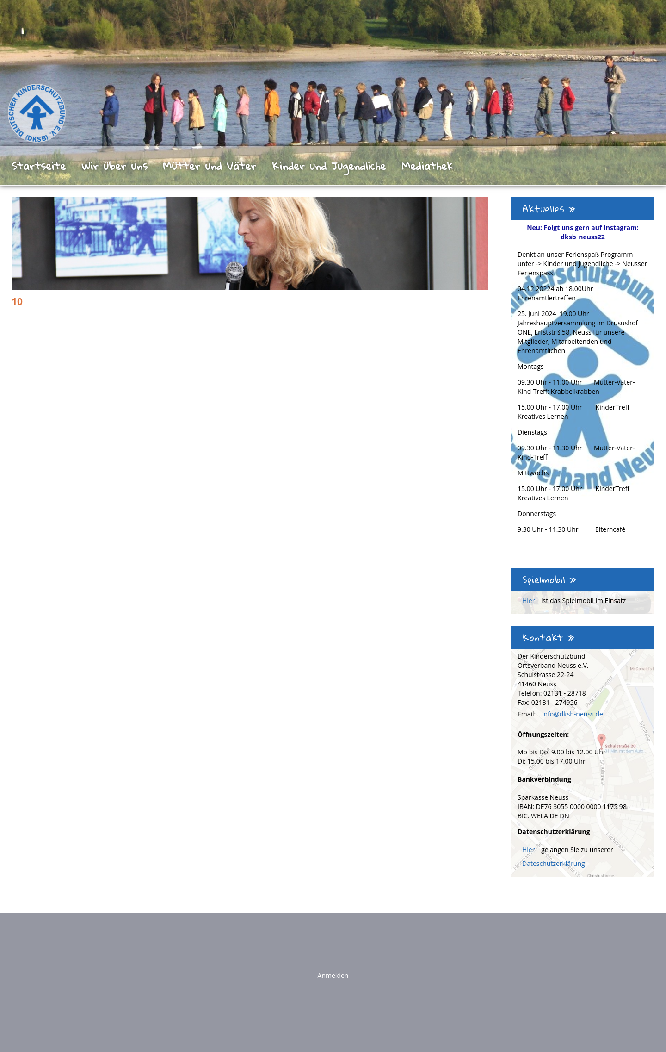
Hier (529, 600)
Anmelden (333, 975)
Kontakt (548, 637)
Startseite (39, 165)
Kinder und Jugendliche (329, 165)
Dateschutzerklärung (553, 863)
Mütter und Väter (209, 165)
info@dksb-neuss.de (572, 714)
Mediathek (427, 165)
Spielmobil (549, 579)
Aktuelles (548, 209)
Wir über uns (114, 165)
